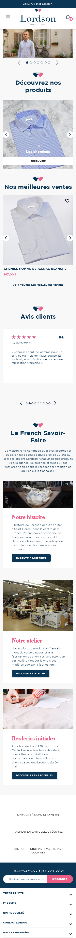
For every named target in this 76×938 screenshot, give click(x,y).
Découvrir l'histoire (31, 557)
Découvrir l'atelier (30, 673)
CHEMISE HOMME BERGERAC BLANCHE (35, 268)
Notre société (13, 912)
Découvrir (38, 160)
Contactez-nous (15, 922)
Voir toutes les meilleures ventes (38, 284)
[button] (19, 62)
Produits (9, 902)
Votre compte (13, 892)
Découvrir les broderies (34, 775)
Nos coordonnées (16, 932)
